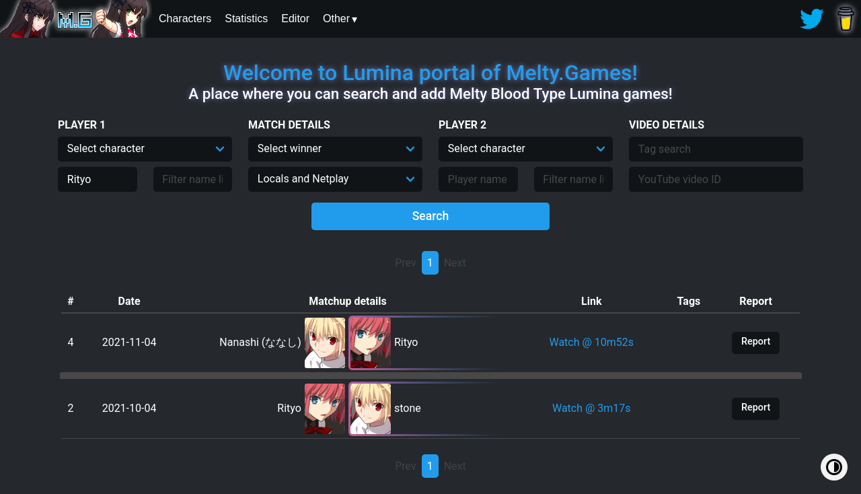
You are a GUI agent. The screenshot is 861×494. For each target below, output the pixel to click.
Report (755, 341)
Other (336, 18)
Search (430, 216)
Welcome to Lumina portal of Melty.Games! (430, 72)
